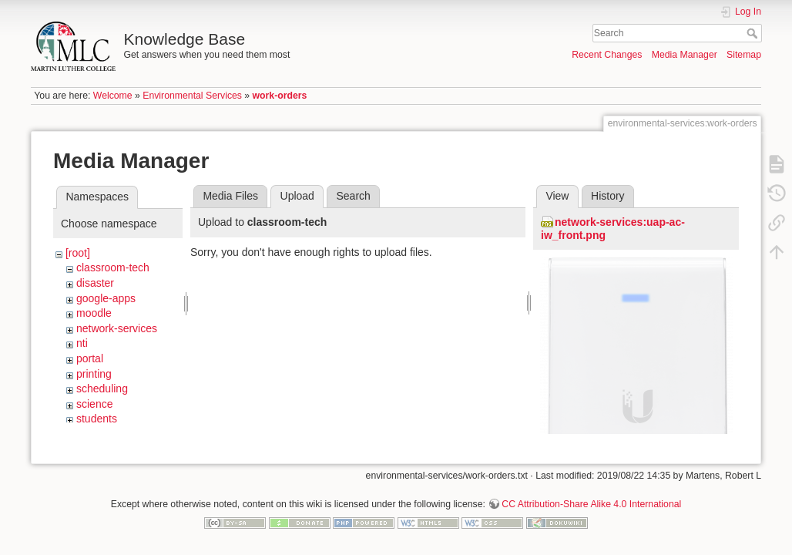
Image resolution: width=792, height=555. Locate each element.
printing (94, 374)
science (94, 404)
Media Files (230, 196)
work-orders (280, 95)
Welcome (113, 95)
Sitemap (744, 54)
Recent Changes (607, 54)
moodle (94, 313)
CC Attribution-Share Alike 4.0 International (591, 504)
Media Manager (684, 54)
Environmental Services (192, 95)
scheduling (102, 388)
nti (82, 343)
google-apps (106, 298)
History (608, 196)
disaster (95, 283)
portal (89, 358)
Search (754, 33)
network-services (116, 328)
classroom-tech (112, 267)
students (96, 418)
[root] (77, 253)
